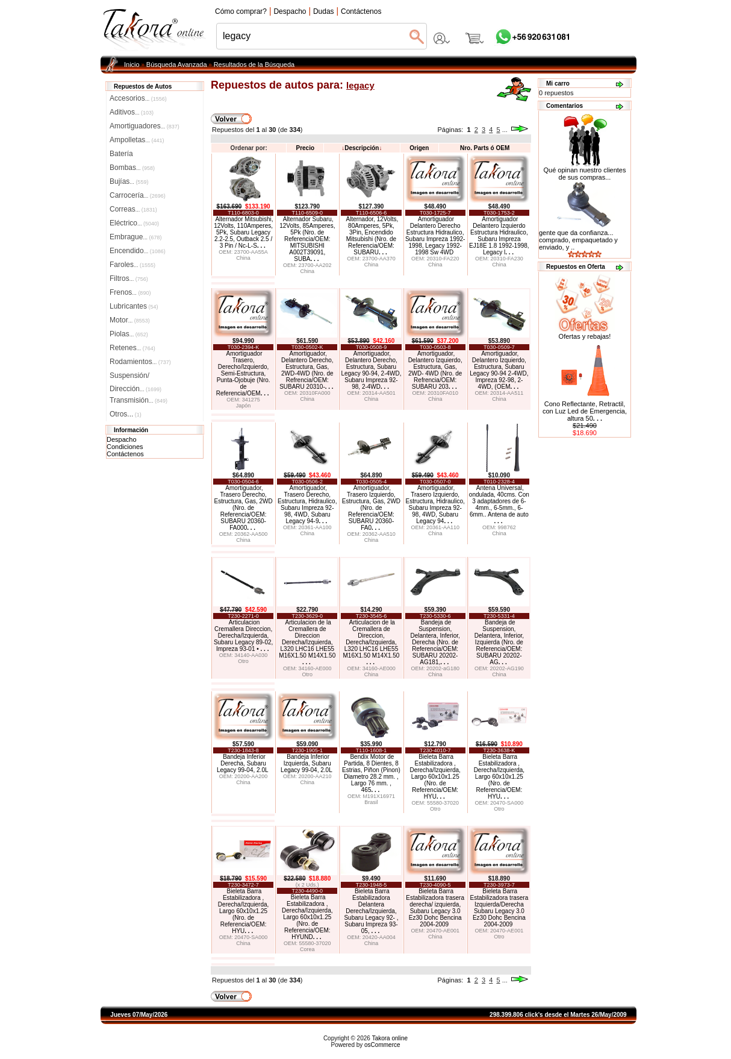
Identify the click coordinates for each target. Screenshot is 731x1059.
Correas (133, 209)
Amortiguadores (144, 126)
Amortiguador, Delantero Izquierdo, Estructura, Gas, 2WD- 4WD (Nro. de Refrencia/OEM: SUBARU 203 (435, 370)
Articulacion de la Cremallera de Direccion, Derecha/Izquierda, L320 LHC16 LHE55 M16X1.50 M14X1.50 (371, 642)
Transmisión (138, 400)
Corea (307, 949)
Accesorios (138, 98)
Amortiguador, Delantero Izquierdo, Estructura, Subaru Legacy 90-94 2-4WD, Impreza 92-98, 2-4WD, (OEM (499, 370)
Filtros (129, 278)
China (243, 258)
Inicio (132, 64)
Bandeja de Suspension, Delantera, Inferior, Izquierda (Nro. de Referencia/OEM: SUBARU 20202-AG (499, 642)
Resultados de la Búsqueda (254, 64)
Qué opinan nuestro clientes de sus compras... (585, 170)
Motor (130, 320)
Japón (243, 406)
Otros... (126, 414)
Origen (419, 148)
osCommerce (382, 1045)
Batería (121, 153)
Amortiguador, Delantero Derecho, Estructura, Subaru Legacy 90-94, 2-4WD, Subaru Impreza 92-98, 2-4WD (371, 370)
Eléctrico (134, 223)
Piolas (129, 334)
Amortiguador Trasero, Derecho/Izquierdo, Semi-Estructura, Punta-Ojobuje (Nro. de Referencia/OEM (243, 373)
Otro (243, 661)
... (505, 129)
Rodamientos (140, 361)
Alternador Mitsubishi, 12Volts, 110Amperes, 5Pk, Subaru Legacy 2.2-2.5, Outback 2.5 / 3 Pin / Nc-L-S (243, 232)
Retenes (132, 348)
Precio (305, 148)
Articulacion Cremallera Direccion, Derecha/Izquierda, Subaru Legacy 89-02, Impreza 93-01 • (243, 635)
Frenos (130, 292)
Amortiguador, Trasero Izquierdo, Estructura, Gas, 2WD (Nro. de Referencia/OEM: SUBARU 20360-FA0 (371, 508)
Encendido (138, 251)
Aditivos (132, 112)
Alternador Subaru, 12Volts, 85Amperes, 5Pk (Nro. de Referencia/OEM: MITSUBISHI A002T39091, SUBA (307, 239)
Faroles (132, 264)
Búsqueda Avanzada (176, 64)
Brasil (371, 802)
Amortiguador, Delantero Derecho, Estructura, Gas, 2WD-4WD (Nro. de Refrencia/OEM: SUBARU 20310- (306, 370)
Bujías (129, 181)
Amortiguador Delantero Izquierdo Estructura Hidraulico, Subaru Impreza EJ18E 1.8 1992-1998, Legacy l (499, 236)
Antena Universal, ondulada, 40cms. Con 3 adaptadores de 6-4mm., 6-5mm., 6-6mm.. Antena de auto (499, 504)
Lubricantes (134, 306)
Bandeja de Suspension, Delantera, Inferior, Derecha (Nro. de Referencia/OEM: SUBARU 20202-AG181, (435, 642)
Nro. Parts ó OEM (484, 148)
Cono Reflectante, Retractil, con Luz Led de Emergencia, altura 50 (585, 411)
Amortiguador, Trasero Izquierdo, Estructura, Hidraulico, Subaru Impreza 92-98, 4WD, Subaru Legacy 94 (434, 504)
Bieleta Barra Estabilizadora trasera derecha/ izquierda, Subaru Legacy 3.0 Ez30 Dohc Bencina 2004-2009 (435, 908)
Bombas (132, 167)
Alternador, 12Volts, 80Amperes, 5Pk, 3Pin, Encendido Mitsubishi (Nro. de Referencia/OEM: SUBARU (372, 236)
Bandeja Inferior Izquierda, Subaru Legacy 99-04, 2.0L (306, 763)
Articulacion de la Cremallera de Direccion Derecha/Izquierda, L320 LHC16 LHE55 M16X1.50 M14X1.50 (307, 642)
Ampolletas (137, 140)
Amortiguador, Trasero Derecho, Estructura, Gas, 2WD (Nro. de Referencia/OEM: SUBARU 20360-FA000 (243, 508)
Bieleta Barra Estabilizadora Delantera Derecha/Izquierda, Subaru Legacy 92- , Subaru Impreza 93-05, (371, 911)
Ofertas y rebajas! (585, 336)
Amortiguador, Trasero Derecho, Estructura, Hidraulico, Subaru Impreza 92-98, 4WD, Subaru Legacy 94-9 (307, 504)
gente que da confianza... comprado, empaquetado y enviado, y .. (578, 240)
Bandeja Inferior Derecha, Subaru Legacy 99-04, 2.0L (243, 763)
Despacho (122, 439)
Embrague (135, 237)
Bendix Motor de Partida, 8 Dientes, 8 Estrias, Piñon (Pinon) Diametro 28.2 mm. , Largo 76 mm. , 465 (371, 773)
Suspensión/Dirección (135, 376)
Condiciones (125, 446)
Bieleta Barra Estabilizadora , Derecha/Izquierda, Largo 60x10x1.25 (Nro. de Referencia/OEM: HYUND (307, 917)
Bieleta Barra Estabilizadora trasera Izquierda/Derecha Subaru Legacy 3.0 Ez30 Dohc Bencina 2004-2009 (499, 908)
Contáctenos (125, 453)
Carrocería (138, 195)
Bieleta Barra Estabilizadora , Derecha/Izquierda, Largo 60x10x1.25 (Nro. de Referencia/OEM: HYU (435, 776)
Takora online (390, 1038)
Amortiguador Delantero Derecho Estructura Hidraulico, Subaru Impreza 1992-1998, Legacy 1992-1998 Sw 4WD (435, 236)
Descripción (361, 148)
